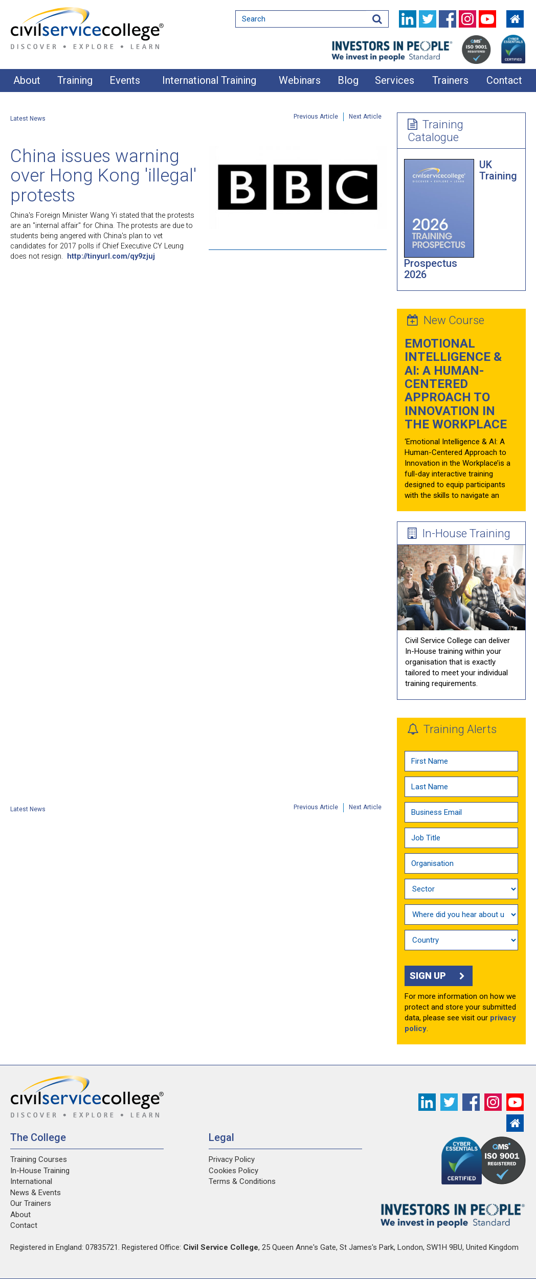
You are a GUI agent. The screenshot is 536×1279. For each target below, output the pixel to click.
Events (124, 80)
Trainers (450, 80)
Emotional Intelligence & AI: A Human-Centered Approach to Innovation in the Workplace (456, 383)
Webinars (300, 80)
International (31, 1181)
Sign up (438, 975)
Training (75, 80)
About (26, 80)
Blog (348, 80)
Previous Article (316, 116)
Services (394, 80)
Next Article (365, 116)
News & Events (35, 1192)
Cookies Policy (233, 1170)
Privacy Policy (232, 1159)
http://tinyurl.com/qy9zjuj (111, 256)
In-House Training (459, 533)
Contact (504, 80)
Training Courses (38, 1159)
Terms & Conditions (242, 1181)
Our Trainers (30, 1203)
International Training (209, 80)
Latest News (28, 118)
